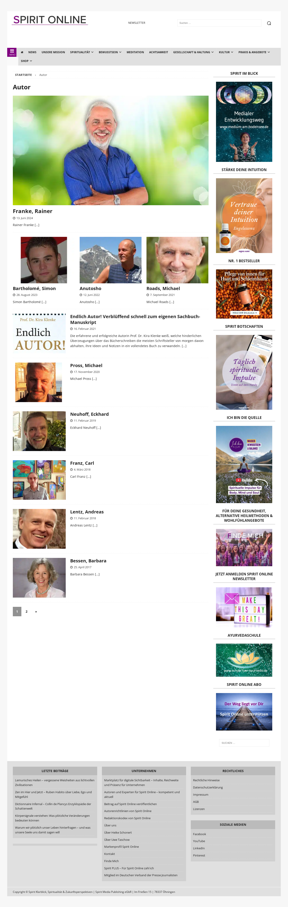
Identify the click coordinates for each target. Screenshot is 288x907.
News (32, 52)
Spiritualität (80, 52)
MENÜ (12, 52)
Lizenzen (199, 809)
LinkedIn (199, 848)
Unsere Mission (53, 52)
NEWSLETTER (136, 23)
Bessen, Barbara (88, 561)
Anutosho (90, 288)
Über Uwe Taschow (117, 840)
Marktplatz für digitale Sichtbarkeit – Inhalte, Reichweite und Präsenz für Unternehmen (141, 782)
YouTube (199, 841)
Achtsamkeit (158, 52)
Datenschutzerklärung (208, 787)
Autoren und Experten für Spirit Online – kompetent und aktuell (142, 794)
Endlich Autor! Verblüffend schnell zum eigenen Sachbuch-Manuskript (135, 319)
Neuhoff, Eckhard (89, 414)
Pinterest (199, 855)
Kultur (224, 52)
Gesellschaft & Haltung (191, 52)
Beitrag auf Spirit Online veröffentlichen (130, 804)
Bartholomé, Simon (34, 288)
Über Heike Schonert (118, 832)
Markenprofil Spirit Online (121, 847)
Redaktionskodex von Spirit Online (127, 818)
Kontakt (109, 854)
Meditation (135, 52)
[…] (37, 225)
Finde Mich (111, 861)
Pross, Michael (86, 365)
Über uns (110, 825)
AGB (196, 802)
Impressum (200, 795)
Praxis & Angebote (252, 52)
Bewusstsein (108, 52)
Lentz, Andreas (87, 512)
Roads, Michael (163, 288)
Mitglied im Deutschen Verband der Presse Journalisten (141, 875)
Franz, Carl (82, 463)
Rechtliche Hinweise (206, 780)
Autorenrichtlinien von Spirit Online (127, 811)
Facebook (199, 834)
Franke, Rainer (32, 211)
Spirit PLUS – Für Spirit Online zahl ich (129, 868)
